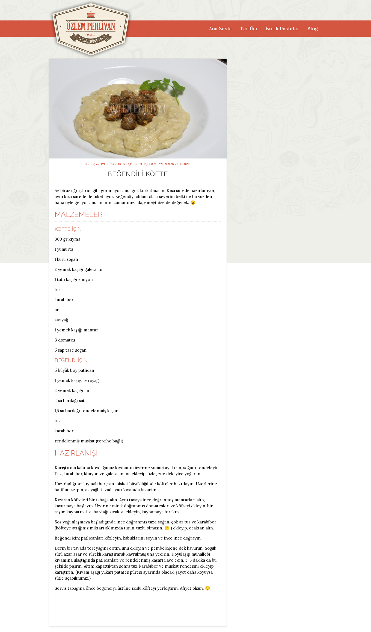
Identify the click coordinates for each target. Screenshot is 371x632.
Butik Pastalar (282, 28)
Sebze (185, 164)
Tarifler (249, 28)
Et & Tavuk (111, 164)
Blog (312, 28)
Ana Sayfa (220, 28)
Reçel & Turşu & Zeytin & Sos (150, 164)
